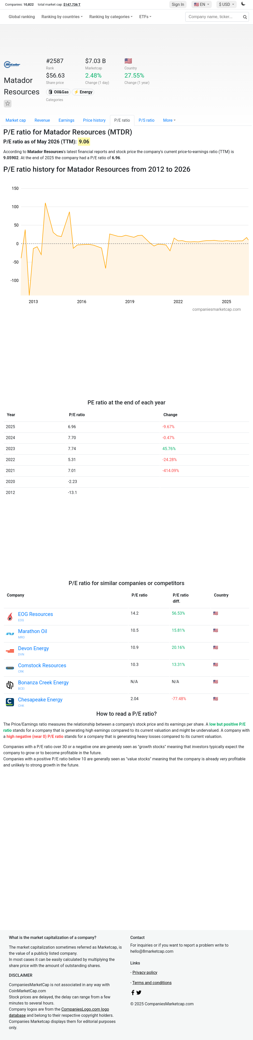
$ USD (225, 4)
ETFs (143, 16)
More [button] (168, 120)
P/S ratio (146, 120)
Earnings (66, 120)
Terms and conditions (152, 982)
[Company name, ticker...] (217, 17)
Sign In (178, 4)
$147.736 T (71, 4)
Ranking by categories (109, 16)
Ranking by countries (60, 16)
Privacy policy (144, 972)
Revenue (42, 120)
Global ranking (22, 16)
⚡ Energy (83, 92)
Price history (94, 120)
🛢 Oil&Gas (58, 92)
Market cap (16, 120)
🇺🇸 (200, 4)
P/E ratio (122, 120)
